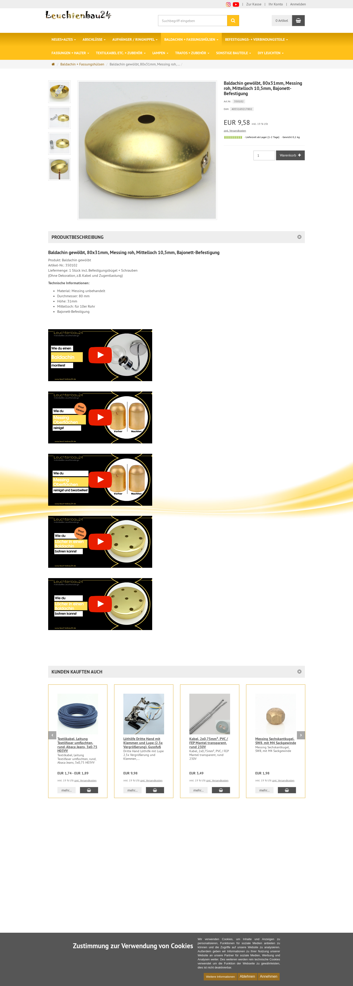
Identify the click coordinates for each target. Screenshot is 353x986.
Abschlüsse (94, 39)
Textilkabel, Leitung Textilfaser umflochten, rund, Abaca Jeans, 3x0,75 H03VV (77, 744)
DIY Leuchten (271, 53)
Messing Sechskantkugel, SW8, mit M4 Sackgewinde (275, 740)
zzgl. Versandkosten (235, 130)
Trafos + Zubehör (192, 53)
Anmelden (298, 4)
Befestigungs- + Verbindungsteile (256, 39)
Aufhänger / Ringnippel (135, 39)
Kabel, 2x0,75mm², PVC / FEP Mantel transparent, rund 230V (208, 742)
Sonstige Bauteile (233, 53)
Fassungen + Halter (70, 53)
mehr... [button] (66, 790)
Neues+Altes (64, 39)
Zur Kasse (253, 4)
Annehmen (268, 976)
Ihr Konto (276, 4)
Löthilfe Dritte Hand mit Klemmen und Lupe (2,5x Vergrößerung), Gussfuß (143, 742)
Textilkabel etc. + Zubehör (121, 53)
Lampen (160, 53)
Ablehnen (247, 976)
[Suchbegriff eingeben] (192, 20)
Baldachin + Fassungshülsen (191, 39)
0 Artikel (282, 20)
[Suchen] (233, 20)
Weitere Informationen (220, 976)
